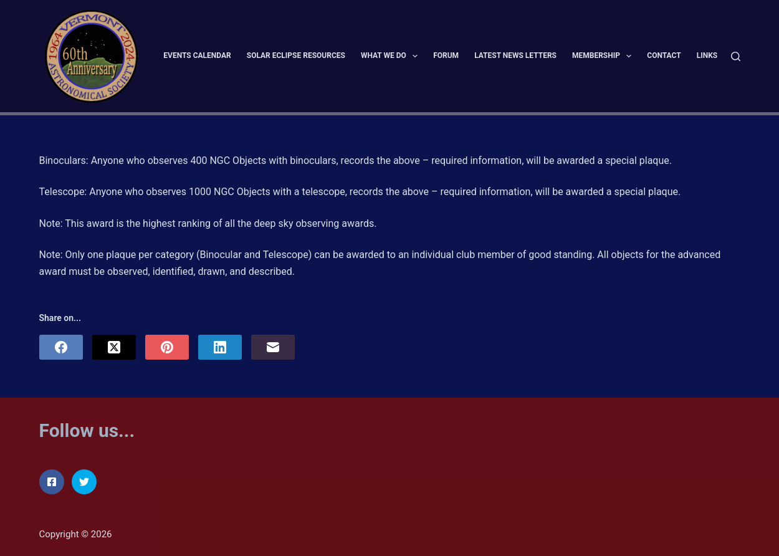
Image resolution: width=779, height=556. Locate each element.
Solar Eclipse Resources (296, 55)
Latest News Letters (515, 55)
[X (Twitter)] (114, 347)
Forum (446, 55)
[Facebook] (61, 347)
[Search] (735, 56)
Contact (664, 55)
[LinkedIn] (220, 347)
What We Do (392, 56)
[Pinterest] (167, 347)
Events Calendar (197, 55)
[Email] (273, 347)
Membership (604, 56)
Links (707, 55)
